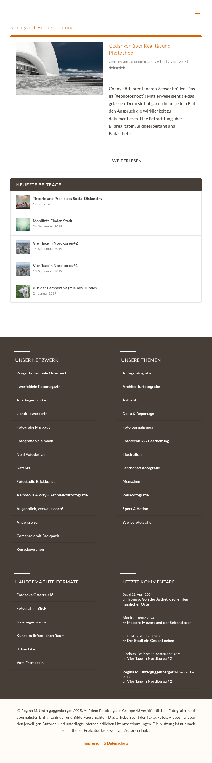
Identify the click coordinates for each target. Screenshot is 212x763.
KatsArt (23, 467)
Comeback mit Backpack (38, 535)
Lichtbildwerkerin (32, 413)
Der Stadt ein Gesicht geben (150, 640)
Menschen (131, 481)
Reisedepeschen (30, 549)
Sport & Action (135, 508)
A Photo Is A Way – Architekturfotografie (52, 494)
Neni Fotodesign (31, 454)
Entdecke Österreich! (35, 594)
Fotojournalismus (138, 427)
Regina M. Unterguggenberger (148, 672)
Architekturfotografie (141, 386)
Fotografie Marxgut (33, 427)
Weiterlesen (127, 160)
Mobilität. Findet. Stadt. (53, 220)
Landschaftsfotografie (141, 467)
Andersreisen (28, 522)
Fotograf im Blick (31, 608)
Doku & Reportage (138, 413)
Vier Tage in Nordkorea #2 (55, 243)
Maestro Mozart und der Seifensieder (159, 622)
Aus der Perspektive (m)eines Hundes (65, 287)
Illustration (132, 454)
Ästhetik (130, 400)
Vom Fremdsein (30, 662)
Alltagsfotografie (137, 373)
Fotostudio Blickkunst (36, 481)
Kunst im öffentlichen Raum (41, 635)
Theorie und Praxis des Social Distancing (67, 198)
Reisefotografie (136, 494)
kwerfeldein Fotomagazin (38, 386)
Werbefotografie (137, 522)
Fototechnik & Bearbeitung (146, 440)
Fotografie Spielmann (35, 440)
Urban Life (26, 649)
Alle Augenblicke (31, 400)
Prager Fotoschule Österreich (42, 373)
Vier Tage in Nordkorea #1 (55, 265)
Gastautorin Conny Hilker (147, 62)
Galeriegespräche (31, 622)
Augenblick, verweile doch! (40, 508)
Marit (127, 617)
